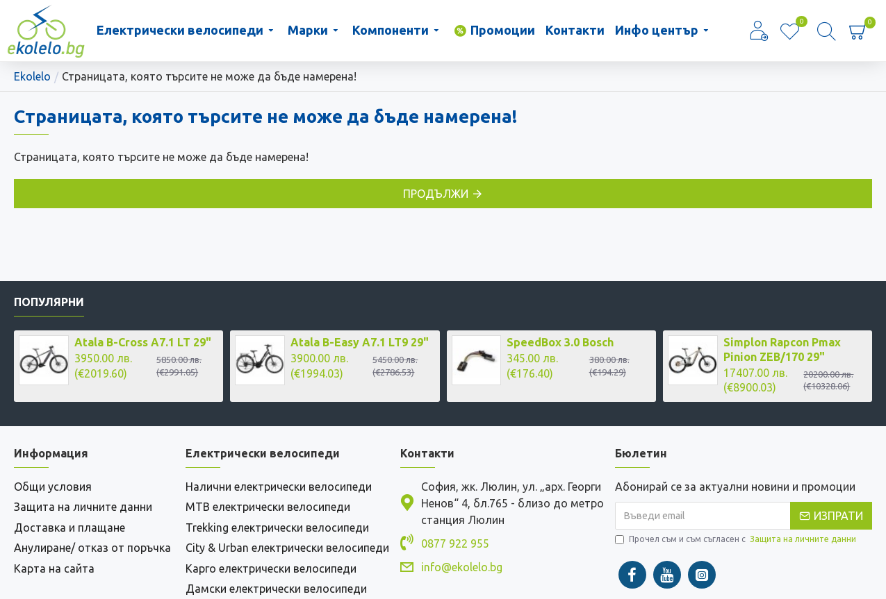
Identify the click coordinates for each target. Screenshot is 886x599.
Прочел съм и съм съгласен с (736, 541)
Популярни (49, 304)
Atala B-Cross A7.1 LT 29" (142, 344)
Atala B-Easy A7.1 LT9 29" (359, 344)
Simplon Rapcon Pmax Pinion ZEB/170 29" (782, 351)
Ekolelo (32, 76)
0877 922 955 (455, 545)
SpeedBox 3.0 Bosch (560, 344)
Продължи (435, 193)
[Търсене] (826, 31)
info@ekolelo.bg (461, 569)
